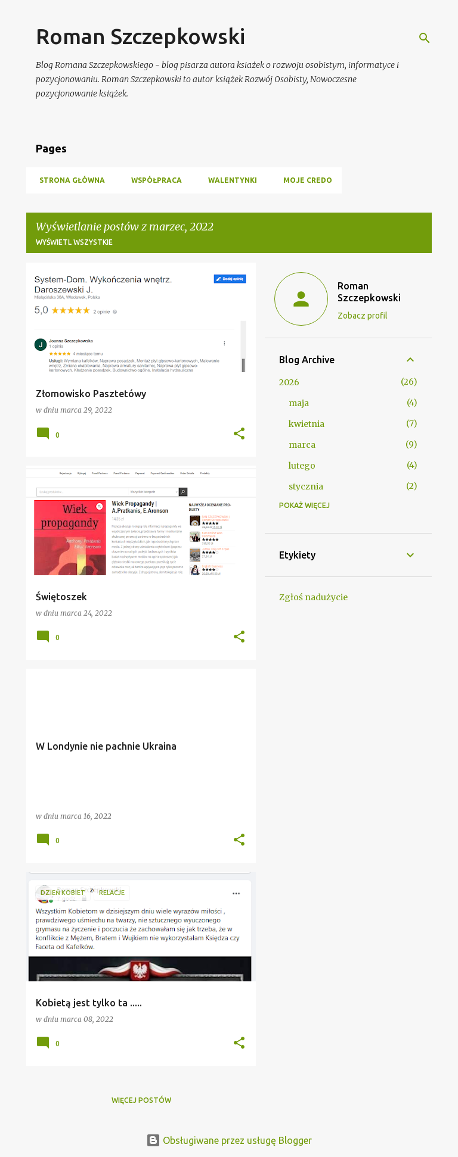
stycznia (306, 486)
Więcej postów (141, 1100)
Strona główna (68, 180)
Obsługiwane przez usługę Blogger (229, 1140)
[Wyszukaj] (424, 38)
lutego (302, 465)
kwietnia (306, 424)
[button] (239, 434)
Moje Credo (304, 180)
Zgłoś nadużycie (313, 597)
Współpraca (153, 180)
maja (299, 403)
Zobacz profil (363, 315)
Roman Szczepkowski (140, 36)
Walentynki (229, 180)
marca (302, 444)
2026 (289, 382)
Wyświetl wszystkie (74, 242)
